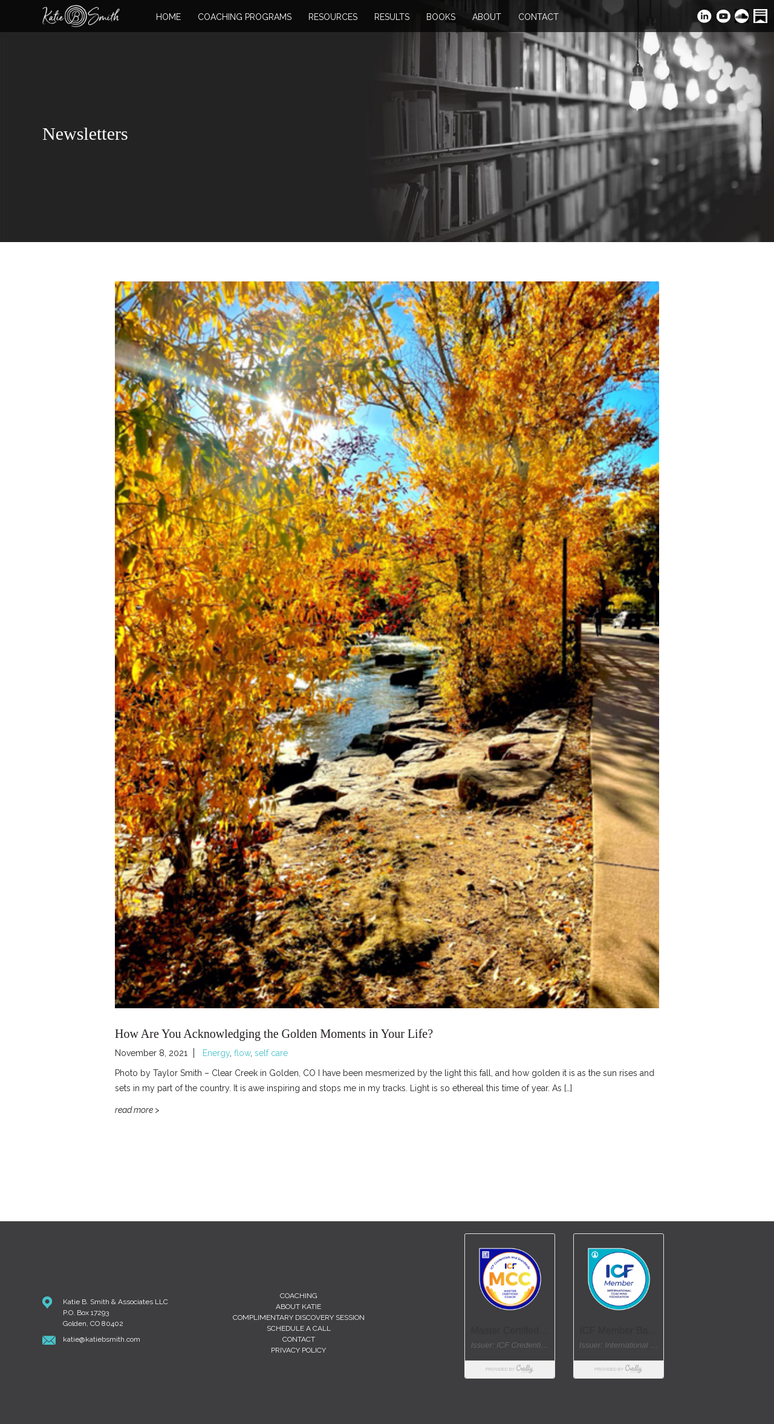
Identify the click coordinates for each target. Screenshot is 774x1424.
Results (391, 17)
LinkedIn (704, 17)
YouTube (724, 17)
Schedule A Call (299, 1328)
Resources (332, 17)
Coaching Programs (244, 17)
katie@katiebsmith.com (101, 1339)
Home (168, 17)
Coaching (298, 1295)
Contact (538, 17)
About (486, 17)
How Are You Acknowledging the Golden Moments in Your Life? (274, 1033)
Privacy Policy (298, 1350)
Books (440, 17)
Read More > (137, 1110)
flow (242, 1053)
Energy (216, 1053)
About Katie (298, 1306)
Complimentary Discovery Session (299, 1317)
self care (271, 1053)
